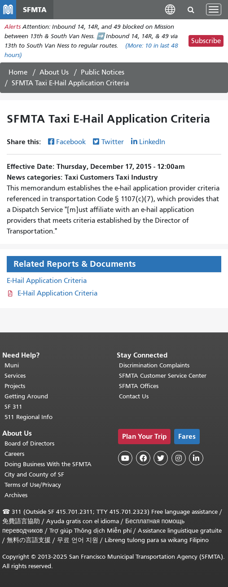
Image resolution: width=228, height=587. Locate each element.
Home (18, 72)
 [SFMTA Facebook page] (143, 458)
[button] (170, 9)
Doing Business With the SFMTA (48, 464)
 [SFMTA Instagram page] (178, 458)
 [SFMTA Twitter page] (160, 458)
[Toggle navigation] (213, 9)
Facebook (71, 142)
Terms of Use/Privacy (32, 485)
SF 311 (13, 406)
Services (15, 376)
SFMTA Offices (138, 386)
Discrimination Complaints (154, 365)
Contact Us (134, 396)
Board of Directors (29, 443)
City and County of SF (34, 474)
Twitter (112, 142)
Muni (11, 365)
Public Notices (102, 72)
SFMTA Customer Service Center (162, 376)
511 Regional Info (28, 417)
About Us (54, 72)
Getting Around (26, 396)
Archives (15, 495)
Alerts (12, 27)
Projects (14, 386)
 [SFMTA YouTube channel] (125, 458)
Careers (14, 454)
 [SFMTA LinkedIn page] (196, 458)
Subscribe (206, 41)
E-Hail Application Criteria (47, 281)
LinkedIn (152, 142)
